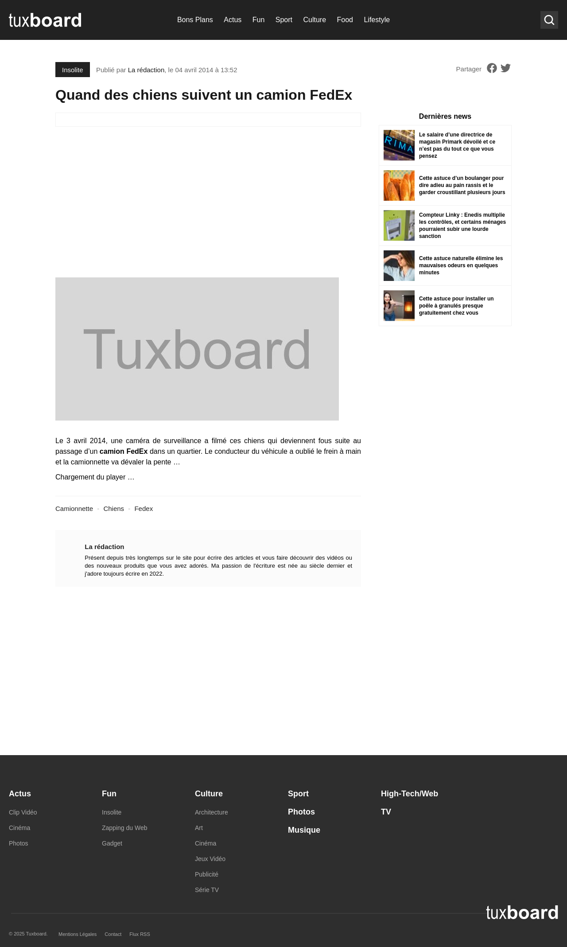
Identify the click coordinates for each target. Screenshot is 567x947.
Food (345, 19)
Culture (314, 19)
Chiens (113, 508)
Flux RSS (139, 934)
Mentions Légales (77, 934)
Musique (304, 830)
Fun (258, 19)
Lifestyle (377, 19)
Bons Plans (195, 19)
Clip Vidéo (23, 812)
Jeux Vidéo (210, 858)
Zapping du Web (124, 827)
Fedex (143, 508)
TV (386, 811)
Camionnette (74, 508)
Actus (232, 19)
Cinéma (19, 827)
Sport (284, 19)
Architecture (211, 812)
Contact (113, 934)
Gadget (112, 843)
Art (199, 827)
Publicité (206, 874)
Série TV (207, 889)
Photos (18, 843)
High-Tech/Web (409, 793)
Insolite (72, 70)
